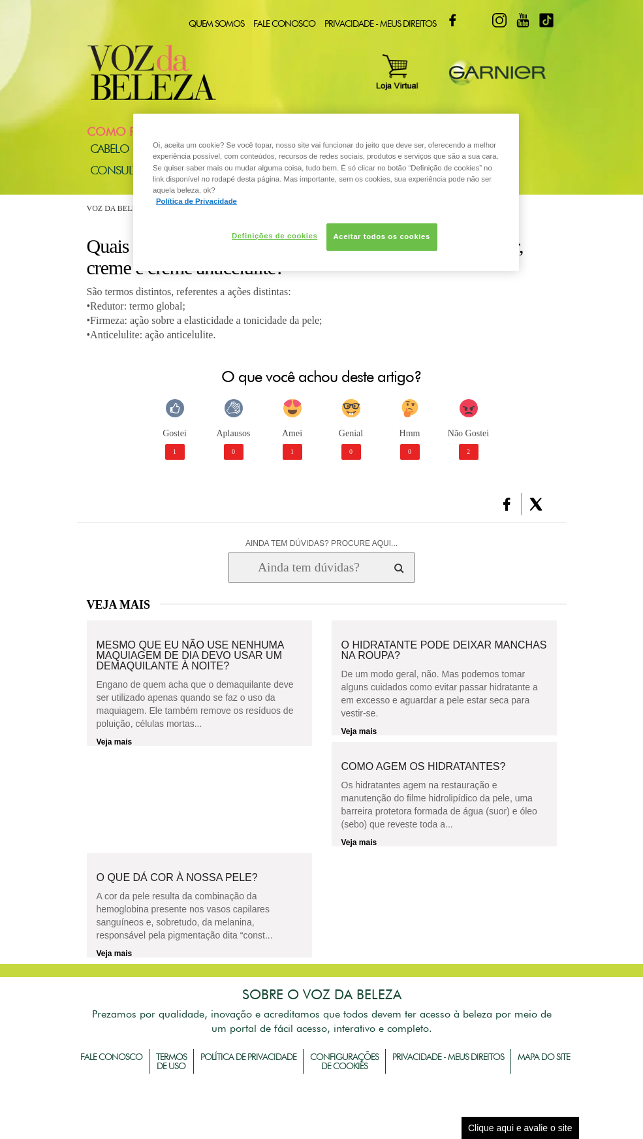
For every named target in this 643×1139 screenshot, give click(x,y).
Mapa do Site (544, 1056)
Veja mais (115, 742)
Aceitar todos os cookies (382, 236)
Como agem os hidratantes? (423, 767)
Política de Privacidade (248, 1056)
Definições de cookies (274, 236)
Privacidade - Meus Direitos (380, 23)
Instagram (499, 20)
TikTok (546, 20)
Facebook (452, 20)
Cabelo (109, 148)
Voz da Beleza (117, 208)
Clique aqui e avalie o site (520, 1128)
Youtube (523, 20)
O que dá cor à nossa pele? (177, 878)
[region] (326, 192)
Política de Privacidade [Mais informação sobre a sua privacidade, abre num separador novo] (196, 201)
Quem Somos (216, 23)
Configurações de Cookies (344, 1061)
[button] (507, 504)
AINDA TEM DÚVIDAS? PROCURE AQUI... (321, 543)
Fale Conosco (284, 23)
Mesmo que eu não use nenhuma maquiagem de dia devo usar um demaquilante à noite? (190, 655)
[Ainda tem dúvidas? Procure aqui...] (308, 568)
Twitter (476, 20)
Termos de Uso (171, 1061)
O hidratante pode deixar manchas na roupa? (444, 650)
